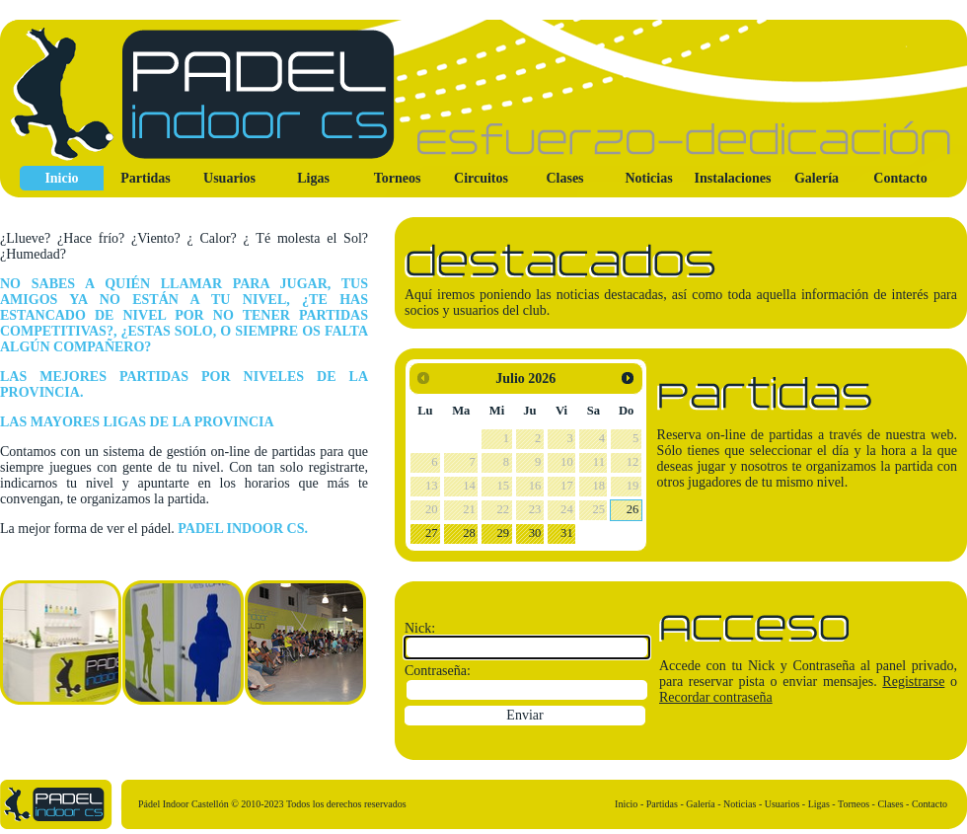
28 (469, 533)
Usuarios (229, 178)
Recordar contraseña (716, 697)
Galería (816, 178)
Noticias (648, 178)
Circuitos (481, 178)
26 (633, 509)
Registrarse (913, 681)
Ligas (313, 178)
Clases (564, 178)
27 (431, 533)
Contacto (900, 178)
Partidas (145, 178)
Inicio (61, 178)
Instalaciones (733, 178)
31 (566, 533)
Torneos (397, 178)
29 (503, 533)
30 (535, 533)
